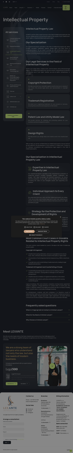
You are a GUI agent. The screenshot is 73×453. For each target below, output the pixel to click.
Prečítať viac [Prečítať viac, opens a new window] (42, 224)
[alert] (36, 226)
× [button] (60, 217)
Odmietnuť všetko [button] (42, 231)
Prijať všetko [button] (29, 231)
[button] (36, 235)
